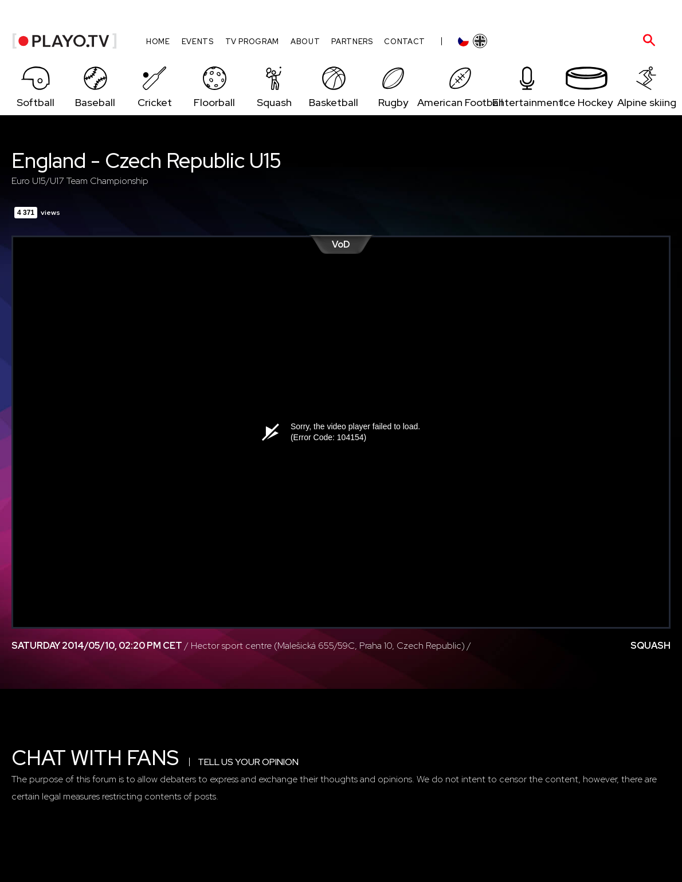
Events (198, 41)
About (305, 41)
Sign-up (571, 13)
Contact (404, 41)
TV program (252, 41)
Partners (352, 41)
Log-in (532, 13)
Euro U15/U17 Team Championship (79, 181)
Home (158, 41)
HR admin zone (626, 13)
